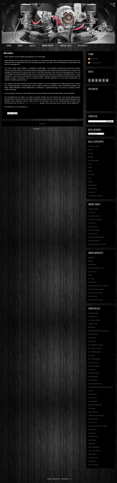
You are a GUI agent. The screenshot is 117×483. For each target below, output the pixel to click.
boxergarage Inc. (96, 63)
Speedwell (91, 443)
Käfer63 (90, 391)
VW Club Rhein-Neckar (96, 289)
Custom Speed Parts (95, 219)
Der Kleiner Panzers (95, 348)
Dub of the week (93, 146)
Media (90, 181)
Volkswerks (92, 461)
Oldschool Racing (94, 230)
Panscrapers (92, 429)
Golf (89, 164)
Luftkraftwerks (93, 401)
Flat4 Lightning (93, 376)
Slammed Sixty (93, 436)
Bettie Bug (91, 327)
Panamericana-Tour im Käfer (97, 426)
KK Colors (91, 279)
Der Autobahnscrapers (95, 345)
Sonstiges (91, 192)
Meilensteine (92, 185)
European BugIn (93, 373)
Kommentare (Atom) (46, 129)
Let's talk (91, 174)
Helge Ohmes (92, 227)
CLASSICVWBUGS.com (96, 268)
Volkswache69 (93, 458)
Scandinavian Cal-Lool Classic (98, 286)
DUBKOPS (92, 223)
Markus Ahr (94, 59)
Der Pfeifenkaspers (94, 352)
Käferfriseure (92, 282)
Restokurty (91, 433)
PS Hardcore (92, 422)
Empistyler (91, 369)
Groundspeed (92, 380)
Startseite (42, 124)
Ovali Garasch (93, 419)
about (20, 45)
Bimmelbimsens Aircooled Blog (98, 331)
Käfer (90, 167)
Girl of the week (93, 160)
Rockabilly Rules (93, 241)
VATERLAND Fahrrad (95, 196)
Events (90, 150)
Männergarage (93, 412)
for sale (90, 153)
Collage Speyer (93, 209)
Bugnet (90, 261)
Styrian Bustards (93, 447)
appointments (47, 45)
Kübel (90, 171)
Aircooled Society (94, 320)
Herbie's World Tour (94, 384)
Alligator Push (92, 324)
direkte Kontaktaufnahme (32, 103)
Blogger (70, 479)
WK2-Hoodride (93, 465)
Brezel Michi (92, 338)
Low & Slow (92, 398)
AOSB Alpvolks (93, 313)
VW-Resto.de (92, 296)
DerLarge (91, 355)
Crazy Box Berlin (93, 216)
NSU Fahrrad (92, 189)
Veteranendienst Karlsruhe (97, 244)
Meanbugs (91, 408)
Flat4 (90, 275)
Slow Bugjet (92, 440)
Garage (90, 157)
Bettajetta (91, 257)
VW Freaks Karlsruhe (95, 293)
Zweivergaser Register (95, 300)
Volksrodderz (92, 454)
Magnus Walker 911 (95, 405)
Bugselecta (92, 264)
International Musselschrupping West (100, 387)
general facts (65, 45)
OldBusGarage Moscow (96, 415)
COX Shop (91, 212)
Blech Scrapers (93, 334)
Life (89, 178)
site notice (82, 45)
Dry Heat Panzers (94, 366)
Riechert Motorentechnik (96, 237)
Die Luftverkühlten (94, 359)
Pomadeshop (92, 234)
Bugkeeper (92, 341)
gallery (32, 45)
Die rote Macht (93, 362)
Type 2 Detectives (94, 451)
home (9, 45)
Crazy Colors (92, 271)
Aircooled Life (92, 316)
